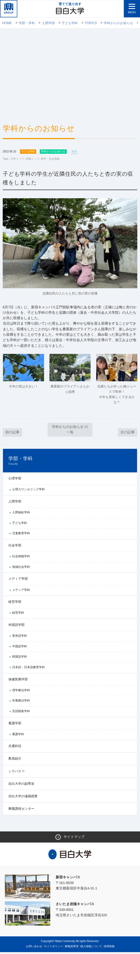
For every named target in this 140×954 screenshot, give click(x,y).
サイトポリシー (53, 948)
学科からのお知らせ (118, 23)
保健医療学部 (18, 681)
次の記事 (128, 434)
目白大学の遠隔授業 (23, 798)
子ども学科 (70, 23)
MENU (132, 12)
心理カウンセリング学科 (28, 491)
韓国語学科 (19, 658)
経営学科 (18, 614)
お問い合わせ (34, 948)
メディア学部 (18, 580)
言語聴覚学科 (21, 712)
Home (7, 23)
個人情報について (91, 948)
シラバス (14, 773)
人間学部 (48, 23)
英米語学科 (19, 637)
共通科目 (14, 748)
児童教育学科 (21, 535)
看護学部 (14, 725)
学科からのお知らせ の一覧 (70, 431)
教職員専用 (71, 948)
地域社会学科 (21, 568)
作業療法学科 (21, 702)
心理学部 (14, 480)
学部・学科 (27, 23)
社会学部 (14, 547)
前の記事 (12, 434)
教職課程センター (21, 810)
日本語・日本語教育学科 (28, 668)
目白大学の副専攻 (21, 785)
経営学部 (14, 604)
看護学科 (18, 735)
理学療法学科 (21, 691)
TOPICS (91, 23)
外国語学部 (16, 626)
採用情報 (109, 948)
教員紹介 (14, 760)
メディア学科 (21, 591)
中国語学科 (19, 647)
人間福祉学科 (21, 514)
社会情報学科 (21, 558)
